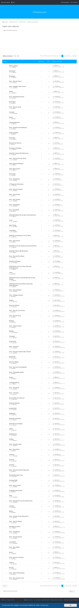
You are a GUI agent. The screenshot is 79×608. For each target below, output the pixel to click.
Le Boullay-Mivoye (14, 382)
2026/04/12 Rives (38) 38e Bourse (18, 251)
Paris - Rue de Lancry (15, 315)
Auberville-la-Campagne (16, 423)
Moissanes (12, 76)
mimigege (15, 113)
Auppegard (12, 413)
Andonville (12, 138)
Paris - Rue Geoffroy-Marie (16, 256)
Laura (10, 272)
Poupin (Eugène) (13, 132)
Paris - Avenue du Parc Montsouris (18, 516)
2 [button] (64, 56)
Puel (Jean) (12, 174)
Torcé (10, 220)
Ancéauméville (13, 480)
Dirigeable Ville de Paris (15, 490)
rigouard (15, 82)
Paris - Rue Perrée (14, 387)
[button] (60, 56)
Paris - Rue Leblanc (14, 547)
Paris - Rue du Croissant (16, 189)
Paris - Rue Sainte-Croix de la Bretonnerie (20, 501)
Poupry (11, 377)
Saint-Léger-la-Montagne (16, 163)
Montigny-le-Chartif (14, 526)
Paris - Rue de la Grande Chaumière (19, 470)
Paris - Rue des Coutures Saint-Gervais (20, 351)
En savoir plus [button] (44, 605)
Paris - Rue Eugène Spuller (16, 372)
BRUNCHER (12, 357)
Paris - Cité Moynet (14, 531)
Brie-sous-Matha (13, 362)
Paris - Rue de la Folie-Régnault (18, 367)
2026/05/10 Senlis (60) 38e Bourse (18, 153)
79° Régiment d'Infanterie (16, 184)
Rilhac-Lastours (13, 66)
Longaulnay (12, 230)
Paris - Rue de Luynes (15, 107)
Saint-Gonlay (12, 225)
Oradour (11, 562)
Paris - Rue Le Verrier (15, 485)
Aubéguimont (13, 434)
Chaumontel (12, 341)
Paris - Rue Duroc (14, 346)
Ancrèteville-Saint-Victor (16, 475)
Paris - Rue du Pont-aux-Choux (17, 158)
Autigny (11, 300)
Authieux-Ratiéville (14, 403)
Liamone (11, 506)
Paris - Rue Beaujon (14, 204)
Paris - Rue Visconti (14, 240)
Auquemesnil (12, 408)
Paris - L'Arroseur (14, 393)
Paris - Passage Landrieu (16, 295)
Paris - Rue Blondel (14, 179)
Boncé (11, 552)
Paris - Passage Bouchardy (16, 96)
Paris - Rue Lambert (14, 199)
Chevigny (11, 112)
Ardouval (11, 459)
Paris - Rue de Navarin (15, 290)
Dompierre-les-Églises (15, 148)
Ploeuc (11, 117)
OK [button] (70, 605)
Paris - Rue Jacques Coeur (16, 578)
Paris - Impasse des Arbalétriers (18, 127)
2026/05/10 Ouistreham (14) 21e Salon (20, 235)
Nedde (11, 91)
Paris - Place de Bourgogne (16, 573)
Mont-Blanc (12, 102)
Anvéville (11, 465)
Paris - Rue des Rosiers (15, 537)
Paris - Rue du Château (15, 521)
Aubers (11, 429)
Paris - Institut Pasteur (15, 326)
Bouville (11, 567)
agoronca (15, 301)
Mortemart (12, 71)
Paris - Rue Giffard (14, 449)
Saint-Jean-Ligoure (14, 168)
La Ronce (11, 454)
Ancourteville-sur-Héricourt (16, 398)
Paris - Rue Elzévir (14, 210)
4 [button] (68, 56)
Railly (10, 495)
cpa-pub (13, 144)
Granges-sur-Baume (14, 261)
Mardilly (11, 331)
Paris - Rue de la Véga (15, 444)
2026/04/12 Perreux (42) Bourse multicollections (22, 246)
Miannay (11, 321)
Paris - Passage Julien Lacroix (17, 86)
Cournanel (12, 336)
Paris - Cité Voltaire (14, 194)
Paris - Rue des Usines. (15, 81)
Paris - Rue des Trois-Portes (17, 310)
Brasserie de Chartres (15, 143)
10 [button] (73, 56)
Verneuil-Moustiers (14, 122)
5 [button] (70, 56)
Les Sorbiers (12, 542)
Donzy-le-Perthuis (14, 305)
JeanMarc (15, 87)
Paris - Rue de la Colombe (16, 557)
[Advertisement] (39, 43)
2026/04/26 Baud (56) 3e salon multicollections (22, 215)
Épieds (11, 511)
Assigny (11, 439)
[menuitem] (13, 2)
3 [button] (66, 56)
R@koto (14, 67)
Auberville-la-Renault (15, 418)
